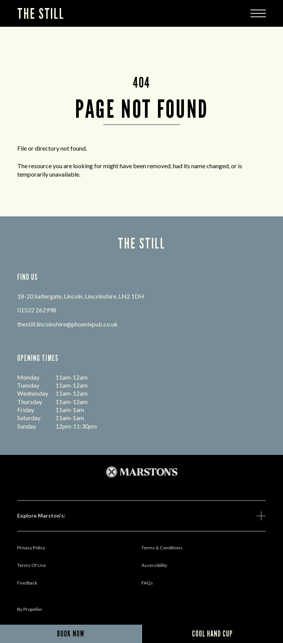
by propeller (29, 609)
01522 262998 (36, 309)
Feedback (27, 583)
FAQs (147, 583)
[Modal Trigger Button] (258, 13)
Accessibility (154, 565)
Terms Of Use (31, 565)
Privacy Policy (31, 547)
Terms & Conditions (162, 547)
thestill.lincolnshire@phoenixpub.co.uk (67, 324)
